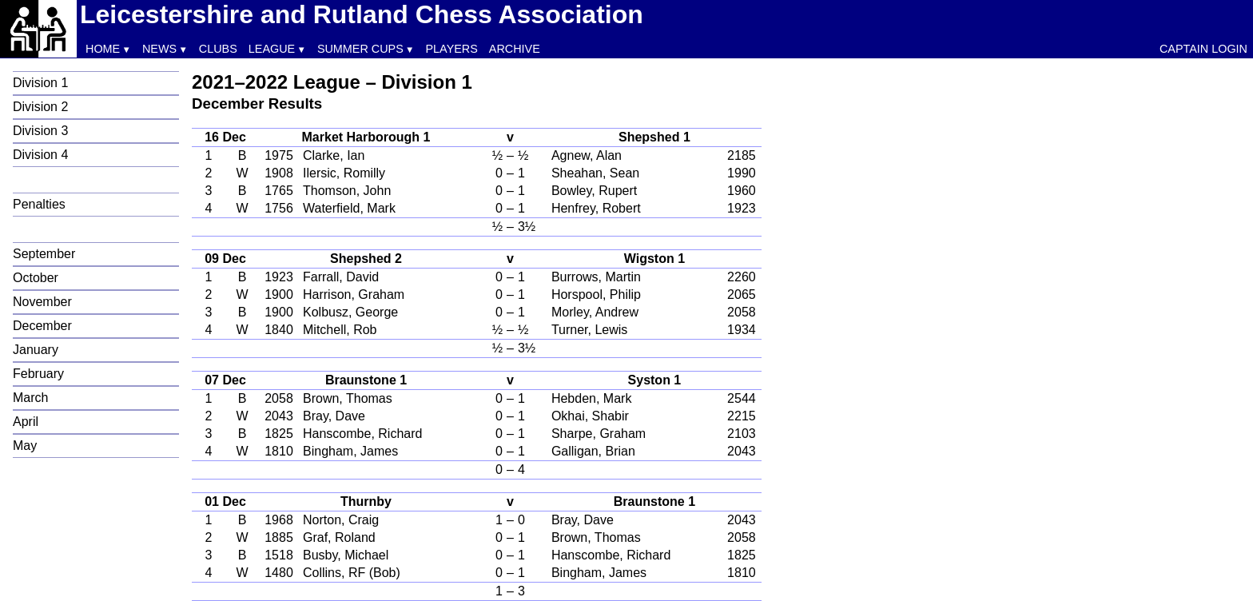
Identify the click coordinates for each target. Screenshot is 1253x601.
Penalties (39, 204)
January (35, 349)
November (42, 301)
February (38, 373)
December (42, 325)
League (272, 48)
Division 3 (40, 130)
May (25, 445)
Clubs (218, 48)
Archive (514, 48)
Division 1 (40, 83)
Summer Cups (360, 48)
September (44, 254)
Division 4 (40, 154)
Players (452, 48)
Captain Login (1203, 48)
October (35, 278)
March (30, 397)
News (159, 48)
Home (103, 48)
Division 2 (40, 106)
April (25, 421)
